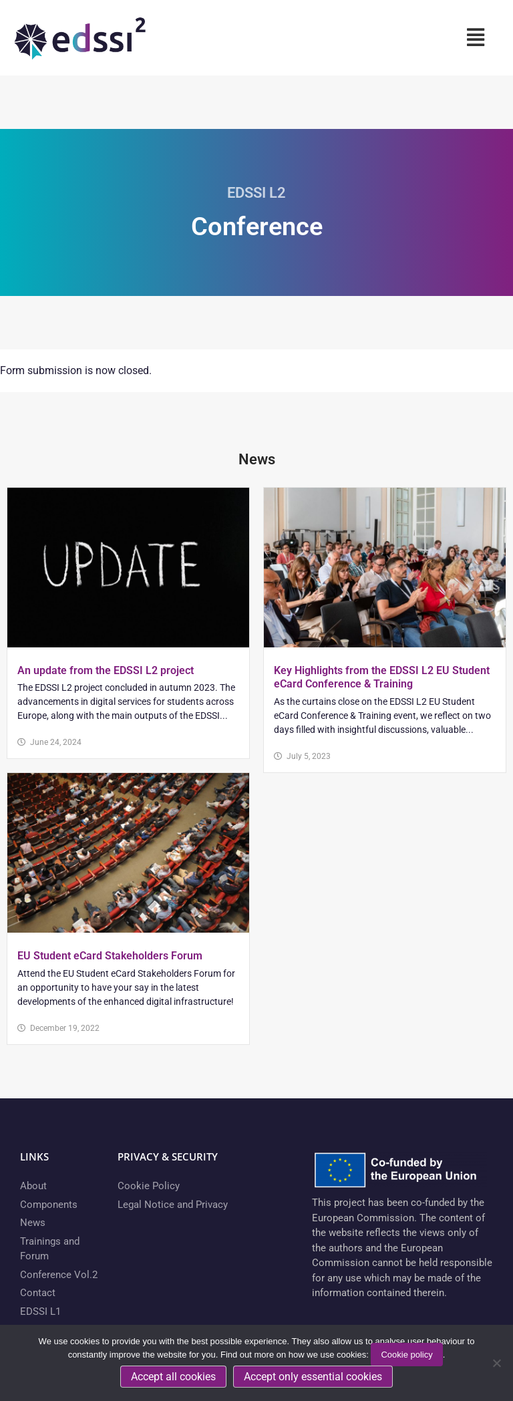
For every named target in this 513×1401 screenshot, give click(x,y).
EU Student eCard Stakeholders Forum (109, 955)
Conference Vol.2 (59, 1275)
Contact (37, 1293)
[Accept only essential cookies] (496, 1363)
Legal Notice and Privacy (173, 1205)
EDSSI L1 (40, 1311)
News (32, 1223)
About (33, 1186)
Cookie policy (406, 1355)
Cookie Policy (149, 1186)
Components (48, 1205)
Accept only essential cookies (313, 1376)
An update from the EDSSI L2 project (105, 670)
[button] (475, 37)
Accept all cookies (173, 1376)
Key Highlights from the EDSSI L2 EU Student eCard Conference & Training (382, 677)
